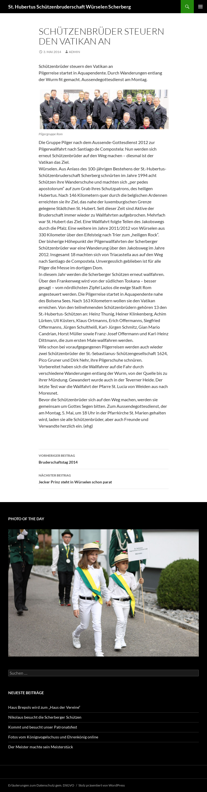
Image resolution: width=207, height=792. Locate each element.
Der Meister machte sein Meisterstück (40, 746)
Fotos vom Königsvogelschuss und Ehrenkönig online (53, 737)
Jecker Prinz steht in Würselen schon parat (104, 478)
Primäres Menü (200, 6)
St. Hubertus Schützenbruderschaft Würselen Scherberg (69, 7)
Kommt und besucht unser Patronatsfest (42, 727)
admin (74, 52)
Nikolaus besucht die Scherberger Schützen (44, 717)
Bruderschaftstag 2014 (104, 458)
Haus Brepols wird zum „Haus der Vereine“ (44, 707)
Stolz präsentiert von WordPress (101, 785)
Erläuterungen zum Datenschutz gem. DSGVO (41, 785)
